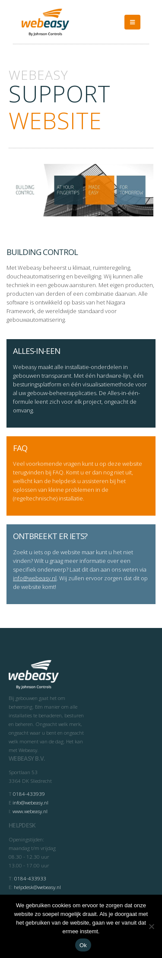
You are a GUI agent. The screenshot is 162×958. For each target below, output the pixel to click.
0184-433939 (29, 793)
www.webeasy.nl (30, 811)
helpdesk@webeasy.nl (37, 886)
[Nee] (151, 926)
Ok (83, 945)
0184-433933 (30, 878)
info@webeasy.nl (35, 578)
